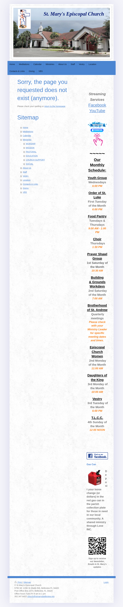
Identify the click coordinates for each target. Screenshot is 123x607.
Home (25, 127)
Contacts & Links (30, 184)
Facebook (97, 105)
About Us (27, 168)
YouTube (97, 110)
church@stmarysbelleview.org (40, 596)
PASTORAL (31, 152)
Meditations (28, 131)
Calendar (27, 135)
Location (26, 180)
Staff (25, 172)
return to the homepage (54, 106)
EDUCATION (32, 156)
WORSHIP (30, 144)
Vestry (25, 176)
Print (18, 582)
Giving (26, 188)
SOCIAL (29, 164)
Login (106, 582)
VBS (25, 192)
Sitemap (27, 582)
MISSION (30, 148)
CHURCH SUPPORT (35, 160)
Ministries (27, 139)
